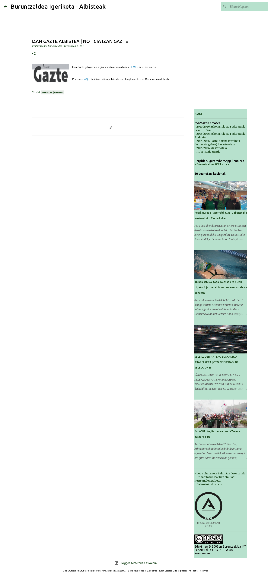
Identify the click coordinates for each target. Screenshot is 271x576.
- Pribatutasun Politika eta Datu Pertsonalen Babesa (214, 478)
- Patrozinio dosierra (208, 484)
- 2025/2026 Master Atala (210, 148)
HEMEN (133, 67)
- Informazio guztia (207, 151)
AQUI (87, 79)
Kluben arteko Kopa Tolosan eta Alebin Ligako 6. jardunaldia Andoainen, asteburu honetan (220, 287)
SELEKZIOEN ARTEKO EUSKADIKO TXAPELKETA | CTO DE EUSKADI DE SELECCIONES (216, 362)
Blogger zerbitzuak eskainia (135, 563)
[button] (34, 53)
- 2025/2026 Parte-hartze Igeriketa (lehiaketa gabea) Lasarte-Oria (217, 142)
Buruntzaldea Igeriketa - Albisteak (58, 6)
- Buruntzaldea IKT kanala (211, 164)
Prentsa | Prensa (52, 92)
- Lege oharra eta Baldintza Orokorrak (219, 473)
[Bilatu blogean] (248, 6)
